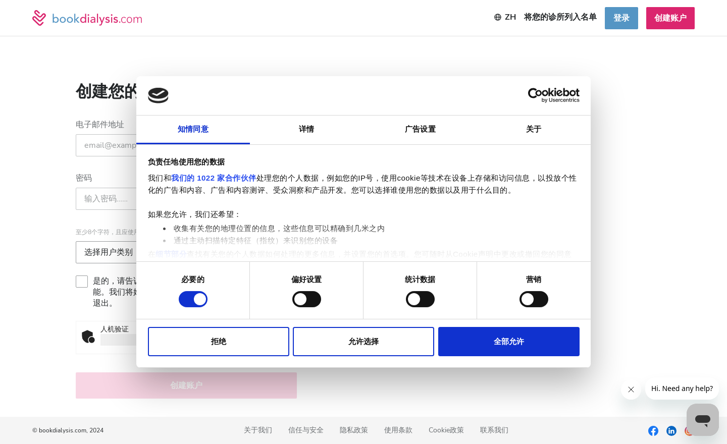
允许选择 (363, 341)
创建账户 (670, 18)
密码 (84, 178)
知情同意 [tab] (193, 129)
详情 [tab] (306, 129)
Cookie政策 (446, 430)
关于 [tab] (533, 129)
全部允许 (509, 341)
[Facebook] (653, 430)
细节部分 (171, 254)
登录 (621, 18)
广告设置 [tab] (420, 129)
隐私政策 (354, 430)
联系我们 (494, 430)
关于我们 (258, 430)
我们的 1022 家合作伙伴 (213, 178)
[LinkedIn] (671, 430)
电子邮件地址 (100, 124)
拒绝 (218, 341)
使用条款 (398, 430)
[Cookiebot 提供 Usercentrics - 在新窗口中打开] (535, 95)
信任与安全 (306, 430)
